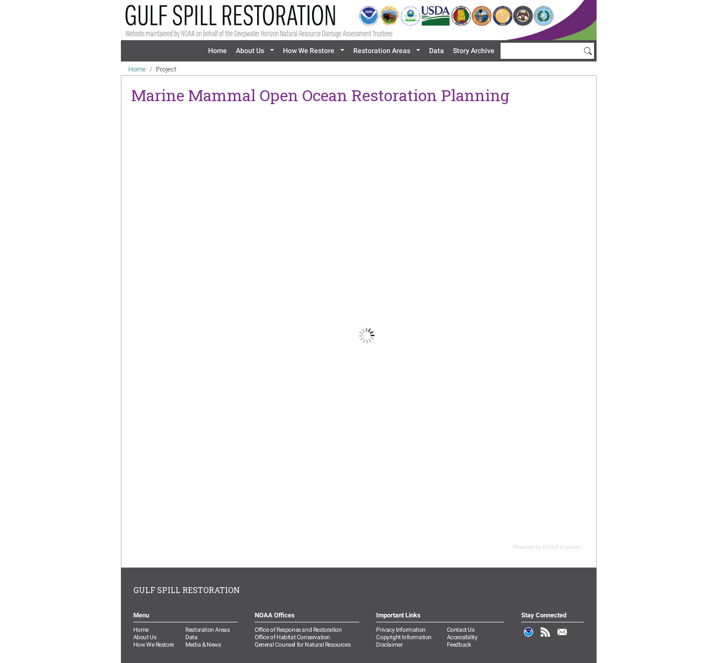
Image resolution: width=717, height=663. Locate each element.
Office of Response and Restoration (298, 629)
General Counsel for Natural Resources (302, 644)
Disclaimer (389, 644)
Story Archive (474, 51)
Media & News (203, 644)
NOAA (529, 637)
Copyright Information (404, 637)
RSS (546, 637)
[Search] (588, 51)
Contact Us (461, 629)
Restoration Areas (381, 51)
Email (562, 637)
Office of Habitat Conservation (292, 637)
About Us (250, 51)
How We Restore (308, 51)
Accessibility (462, 637)
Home (217, 51)
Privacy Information (400, 629)
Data (436, 51)
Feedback (459, 644)
